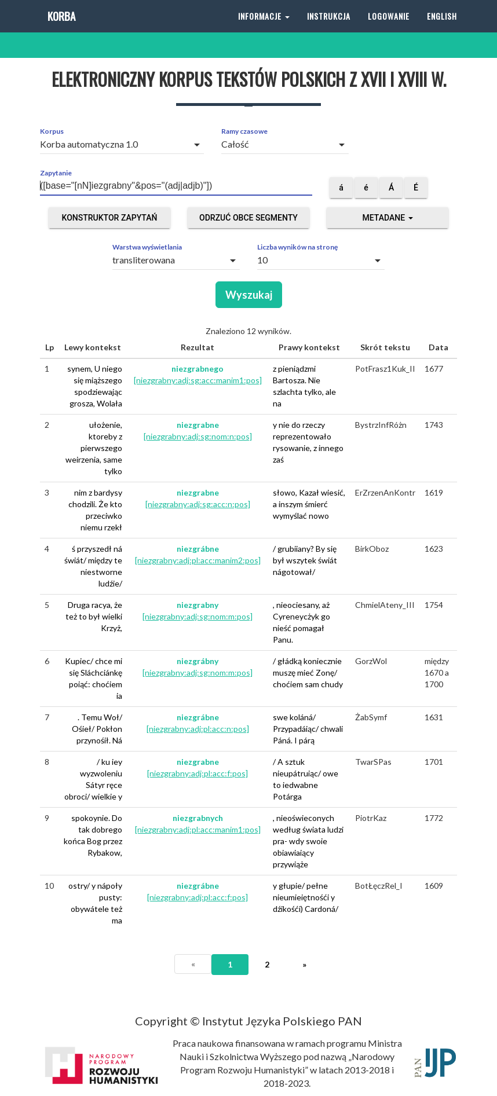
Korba (60, 29)
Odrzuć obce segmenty (248, 217)
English (442, 29)
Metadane (387, 217)
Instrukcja (328, 29)
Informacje (264, 29)
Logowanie (389, 29)
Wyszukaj (248, 294)
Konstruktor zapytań (110, 217)
